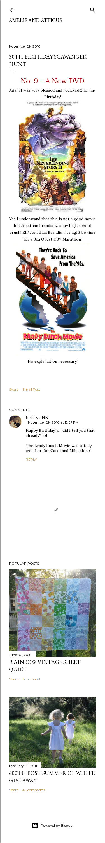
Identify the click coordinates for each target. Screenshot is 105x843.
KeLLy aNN (37, 417)
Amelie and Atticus (35, 20)
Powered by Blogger (53, 825)
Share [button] (13, 389)
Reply (31, 459)
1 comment (31, 679)
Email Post (31, 389)
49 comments (33, 790)
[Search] (92, 8)
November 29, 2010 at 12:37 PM (53, 422)
